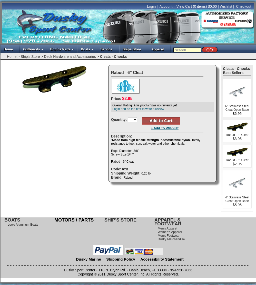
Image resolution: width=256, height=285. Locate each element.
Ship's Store (30, 56)
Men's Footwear (169, 235)
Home (8, 49)
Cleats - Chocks (113, 56)
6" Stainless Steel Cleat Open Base (237, 108)
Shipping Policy (120, 259)
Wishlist (226, 6)
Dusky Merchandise (171, 239)
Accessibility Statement (161, 259)
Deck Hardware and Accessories (70, 56)
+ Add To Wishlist (165, 128)
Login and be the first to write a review (138, 109)
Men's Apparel (167, 228)
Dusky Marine (88, 259)
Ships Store (132, 49)
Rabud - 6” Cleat (237, 160)
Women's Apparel (170, 232)
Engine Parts (62, 49)
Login (151, 6)
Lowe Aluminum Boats (23, 224)
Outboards (33, 49)
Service (106, 49)
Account (166, 6)
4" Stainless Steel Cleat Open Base (237, 199)
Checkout (243, 6)
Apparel (157, 49)
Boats (87, 49)
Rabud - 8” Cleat (237, 135)
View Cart (184, 6)
